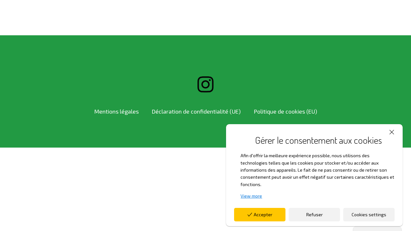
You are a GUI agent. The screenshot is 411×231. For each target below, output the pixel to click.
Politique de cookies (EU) (285, 111)
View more (251, 196)
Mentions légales (116, 111)
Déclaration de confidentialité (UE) (196, 111)
